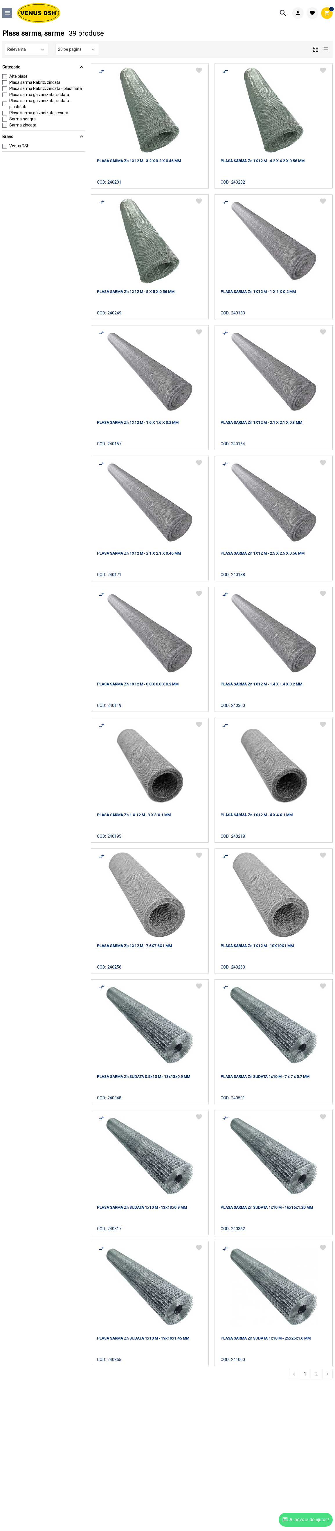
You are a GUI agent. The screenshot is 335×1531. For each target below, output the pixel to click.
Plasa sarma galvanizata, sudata (39, 94)
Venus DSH (19, 146)
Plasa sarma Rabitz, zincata (34, 82)
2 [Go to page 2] (316, 1374)
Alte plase (18, 76)
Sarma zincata (22, 125)
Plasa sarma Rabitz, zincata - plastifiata (45, 88)
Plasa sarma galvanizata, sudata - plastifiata (40, 103)
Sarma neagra (22, 119)
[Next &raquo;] (327, 1374)
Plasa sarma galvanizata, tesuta (38, 113)
